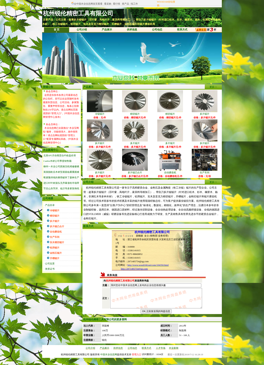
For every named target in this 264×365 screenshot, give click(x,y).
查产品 (125, 3)
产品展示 (107, 29)
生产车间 (204, 171)
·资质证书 (50, 269)
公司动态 (157, 29)
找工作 (134, 3)
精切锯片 (135, 112)
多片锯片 (204, 112)
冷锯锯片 (100, 112)
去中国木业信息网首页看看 (88, 3)
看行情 (116, 3)
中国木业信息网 (108, 361)
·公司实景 (50, 263)
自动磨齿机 (170, 171)
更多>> (213, 87)
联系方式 (182, 29)
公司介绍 (82, 29)
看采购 (107, 3)
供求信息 (132, 29)
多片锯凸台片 (135, 171)
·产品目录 (50, 205)
